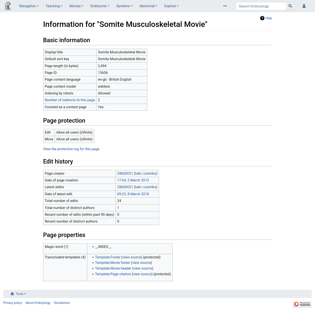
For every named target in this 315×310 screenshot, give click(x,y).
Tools (19, 294)
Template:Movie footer (112, 263)
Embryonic (98, 6)
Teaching (53, 6)
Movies (74, 6)
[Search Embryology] (261, 6)
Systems (123, 6)
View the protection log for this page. (71, 149)
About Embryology (37, 303)
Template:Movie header (113, 268)
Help (269, 18)
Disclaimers (62, 303)
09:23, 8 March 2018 (133, 194)
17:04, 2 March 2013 (133, 180)
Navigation (27, 6)
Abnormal (147, 6)
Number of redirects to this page (70, 100)
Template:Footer (108, 257)
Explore (170, 6)
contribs (149, 173)
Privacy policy (12, 303)
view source (132, 257)
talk (138, 173)
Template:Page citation (113, 274)
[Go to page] (290, 6)
